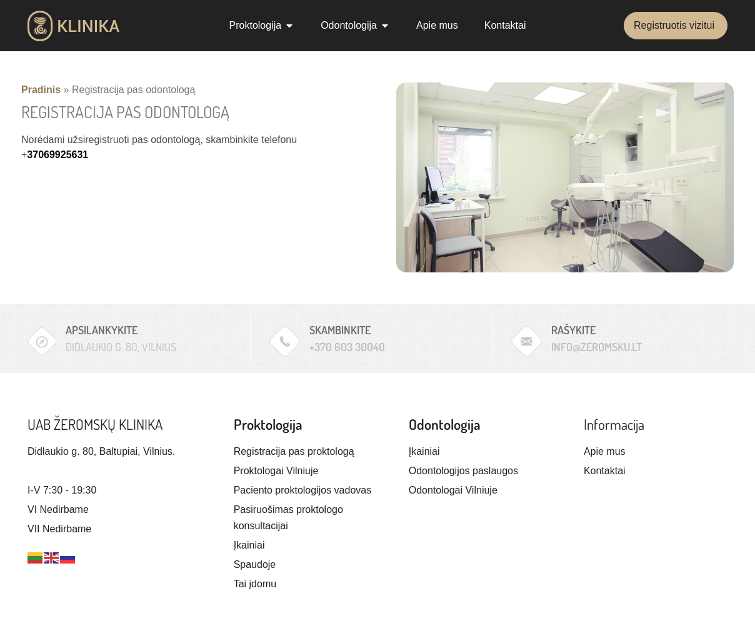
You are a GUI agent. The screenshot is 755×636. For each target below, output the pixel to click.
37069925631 (57, 154)
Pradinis (41, 89)
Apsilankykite (102, 330)
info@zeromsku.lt (596, 347)
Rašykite (573, 330)
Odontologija (445, 424)
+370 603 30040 (347, 347)
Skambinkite (340, 330)
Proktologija (268, 424)
